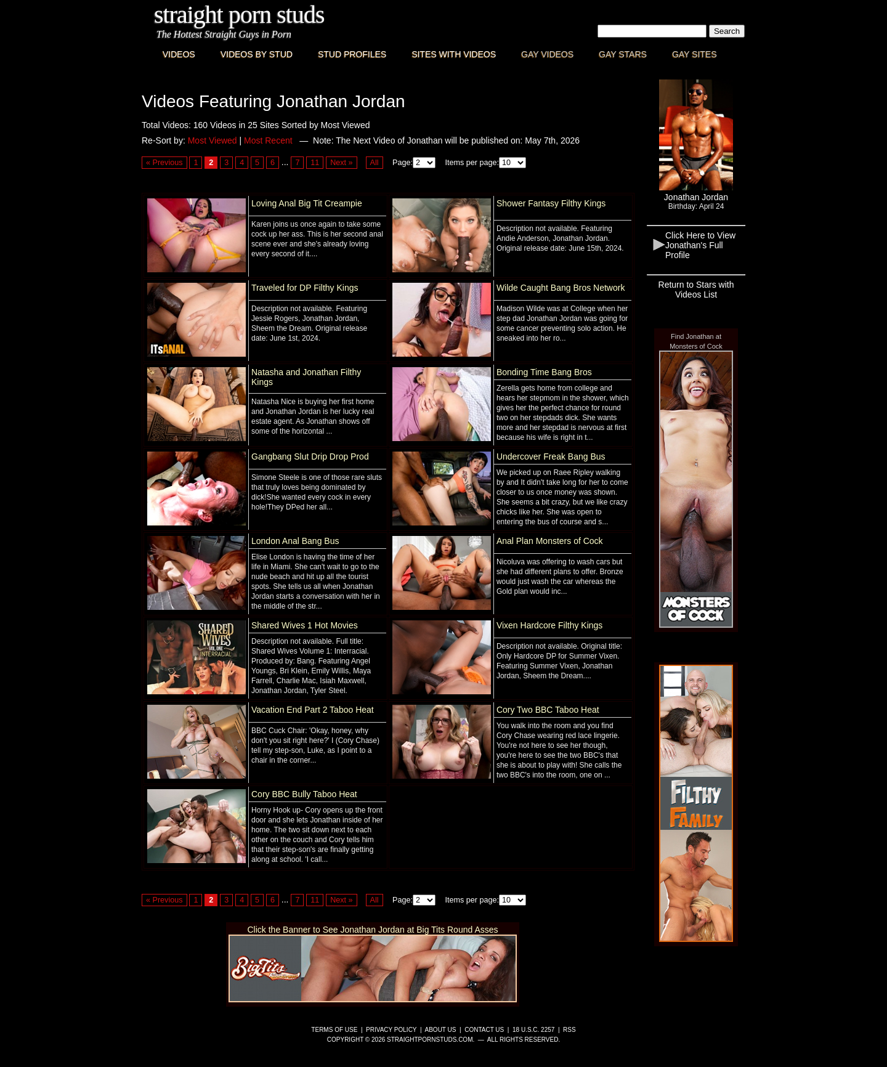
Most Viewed (212, 140)
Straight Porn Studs (239, 14)
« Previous (164, 162)
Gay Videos (547, 54)
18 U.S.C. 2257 (533, 1029)
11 (314, 162)
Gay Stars (623, 54)
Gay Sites (694, 54)
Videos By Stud (257, 54)
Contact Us (484, 1029)
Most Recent (268, 140)
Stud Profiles (352, 54)
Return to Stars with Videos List (696, 289)
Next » (341, 162)
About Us (440, 1029)
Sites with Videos (453, 54)
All (374, 162)
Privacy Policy (391, 1029)
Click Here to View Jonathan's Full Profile (700, 245)
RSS (569, 1029)
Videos (179, 54)
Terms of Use (334, 1029)
